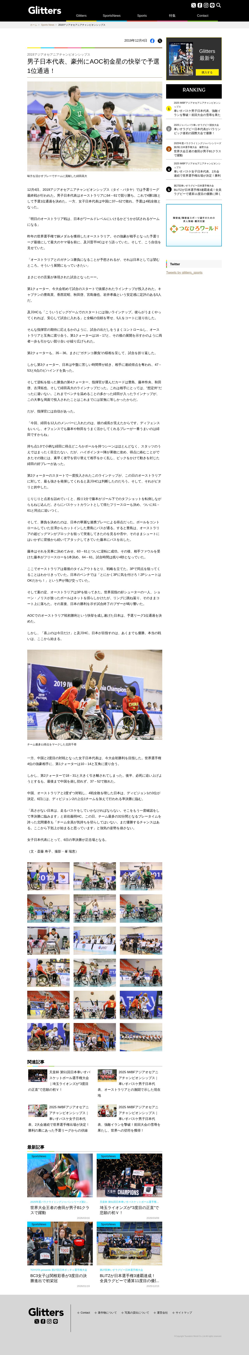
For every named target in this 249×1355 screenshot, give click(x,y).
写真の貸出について (137, 1312)
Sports (142, 16)
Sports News (47, 25)
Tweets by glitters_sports (184, 272)
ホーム (33, 25)
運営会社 (162, 1312)
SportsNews (112, 16)
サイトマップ (184, 1312)
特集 (172, 16)
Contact (203, 16)
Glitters (81, 16)
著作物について (107, 1312)
